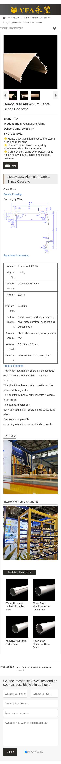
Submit (10, 752)
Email (10, 165)
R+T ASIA (9, 435)
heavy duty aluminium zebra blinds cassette (34, 669)
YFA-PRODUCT (20, 18)
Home (6, 17)
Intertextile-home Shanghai (20, 501)
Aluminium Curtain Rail (40, 18)
